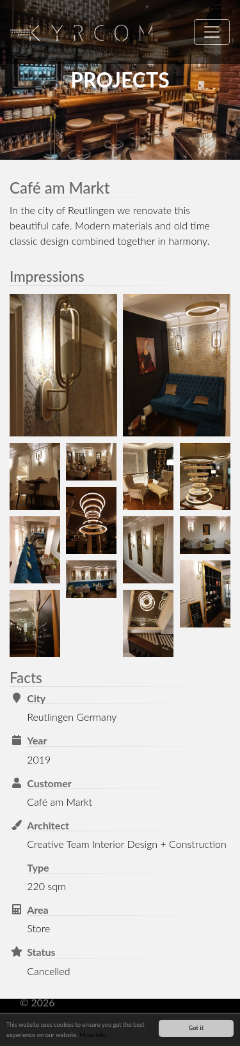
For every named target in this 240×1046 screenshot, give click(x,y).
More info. (93, 1035)
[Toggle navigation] (212, 32)
